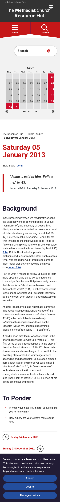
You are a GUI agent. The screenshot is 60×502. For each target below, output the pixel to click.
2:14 (5, 252)
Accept (30, 478)
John (20, 165)
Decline (30, 486)
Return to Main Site (15, 2)
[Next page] (40, 448)
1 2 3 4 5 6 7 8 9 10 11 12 (30, 111)
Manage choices (30, 495)
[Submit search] (48, 51)
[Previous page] (6, 437)
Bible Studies (35, 134)
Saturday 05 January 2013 (19, 137)
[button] (15, 27)
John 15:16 (14, 267)
